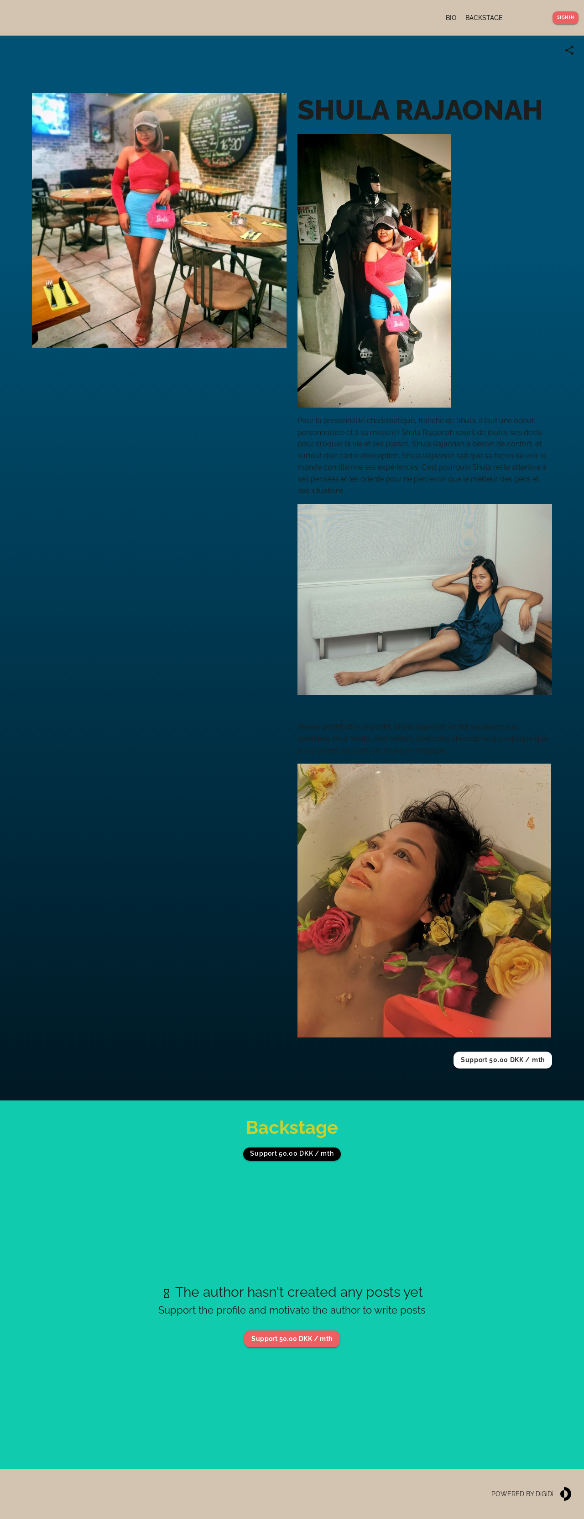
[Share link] (569, 50)
